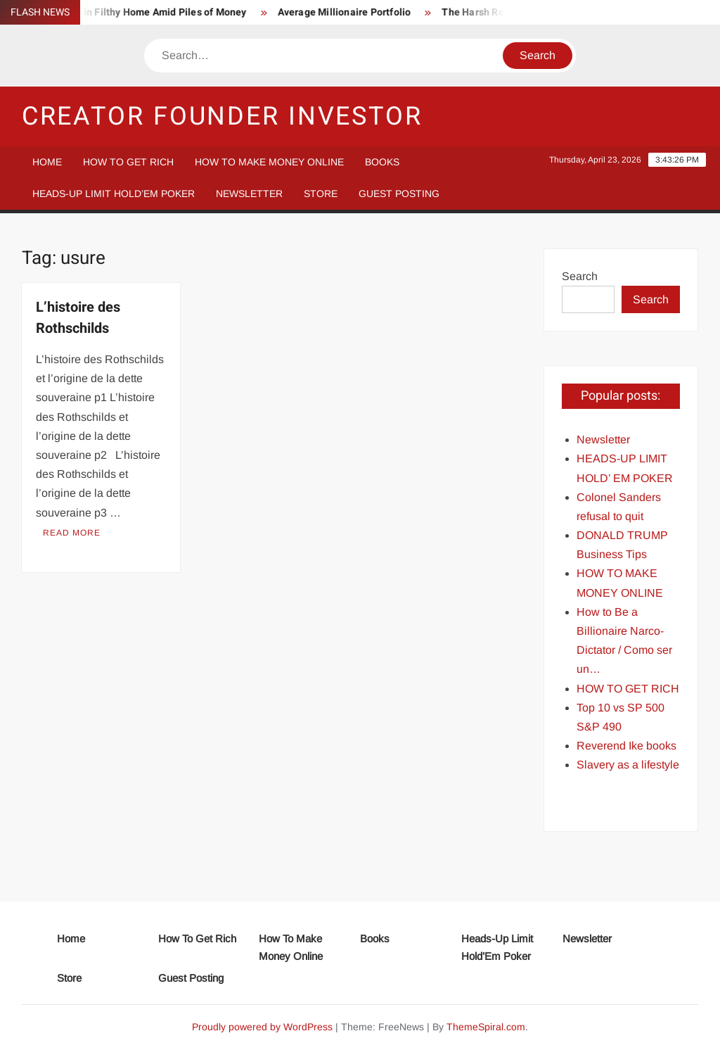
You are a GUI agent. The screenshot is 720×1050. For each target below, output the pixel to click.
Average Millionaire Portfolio (350, 12)
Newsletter (249, 193)
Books (382, 161)
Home (47, 161)
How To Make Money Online (269, 161)
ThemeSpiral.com (485, 1026)
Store (321, 193)
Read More (72, 533)
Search (580, 276)
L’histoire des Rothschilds (78, 318)
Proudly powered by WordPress (262, 1026)
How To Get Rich (128, 161)
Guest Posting (399, 193)
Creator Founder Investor (222, 116)
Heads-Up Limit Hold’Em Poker (113, 193)
